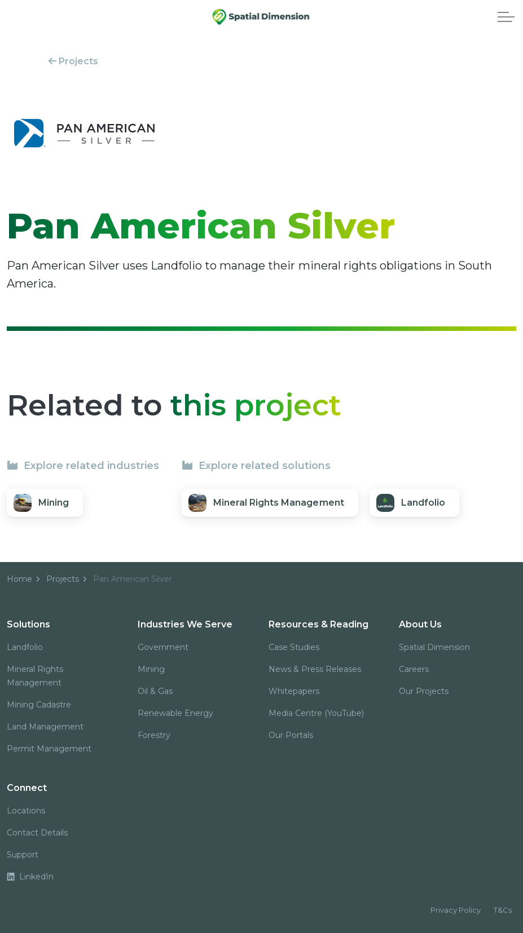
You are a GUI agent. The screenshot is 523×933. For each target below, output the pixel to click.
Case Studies (294, 647)
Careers (414, 669)
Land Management (45, 727)
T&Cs (503, 909)
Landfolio (25, 647)
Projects (73, 60)
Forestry (154, 735)
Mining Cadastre (39, 705)
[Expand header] (506, 17)
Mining (151, 669)
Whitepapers (294, 691)
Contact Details (37, 833)
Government (163, 647)
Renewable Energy (175, 713)
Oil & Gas (155, 691)
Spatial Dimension (434, 647)
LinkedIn (30, 877)
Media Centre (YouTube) (316, 713)
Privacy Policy (455, 909)
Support (22, 855)
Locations (26, 811)
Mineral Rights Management (35, 676)
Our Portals (291, 735)
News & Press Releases (315, 669)
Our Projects (424, 691)
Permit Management (49, 749)
